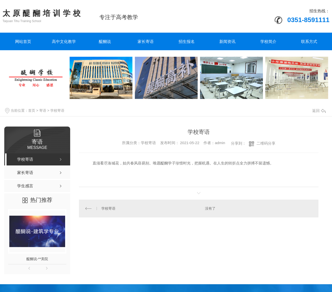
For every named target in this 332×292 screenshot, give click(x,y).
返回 (319, 110)
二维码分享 (266, 143)
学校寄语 (57, 110)
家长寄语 (146, 41)
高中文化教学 (64, 41)
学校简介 (268, 41)
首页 (31, 110)
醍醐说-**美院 (37, 259)
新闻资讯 (227, 41)
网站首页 (23, 41)
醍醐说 (105, 41)
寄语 (42, 110)
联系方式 (309, 41)
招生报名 (187, 41)
